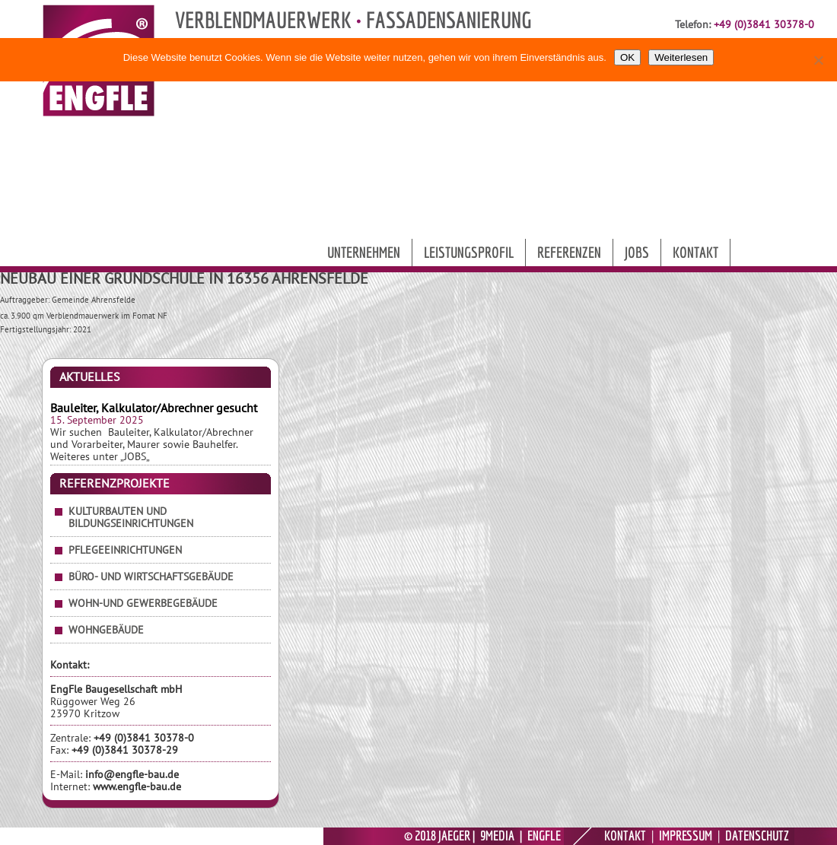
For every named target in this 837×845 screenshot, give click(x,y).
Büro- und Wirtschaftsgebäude (151, 576)
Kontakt (695, 252)
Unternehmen (363, 252)
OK (627, 57)
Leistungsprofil (469, 252)
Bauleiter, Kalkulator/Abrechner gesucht (153, 407)
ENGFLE (544, 835)
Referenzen (569, 252)
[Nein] (818, 60)
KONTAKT (625, 835)
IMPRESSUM (685, 835)
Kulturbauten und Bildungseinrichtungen (130, 517)
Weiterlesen (681, 57)
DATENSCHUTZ (757, 835)
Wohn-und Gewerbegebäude (143, 603)
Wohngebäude (106, 630)
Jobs (637, 252)
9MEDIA (497, 835)
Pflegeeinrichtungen (125, 550)
